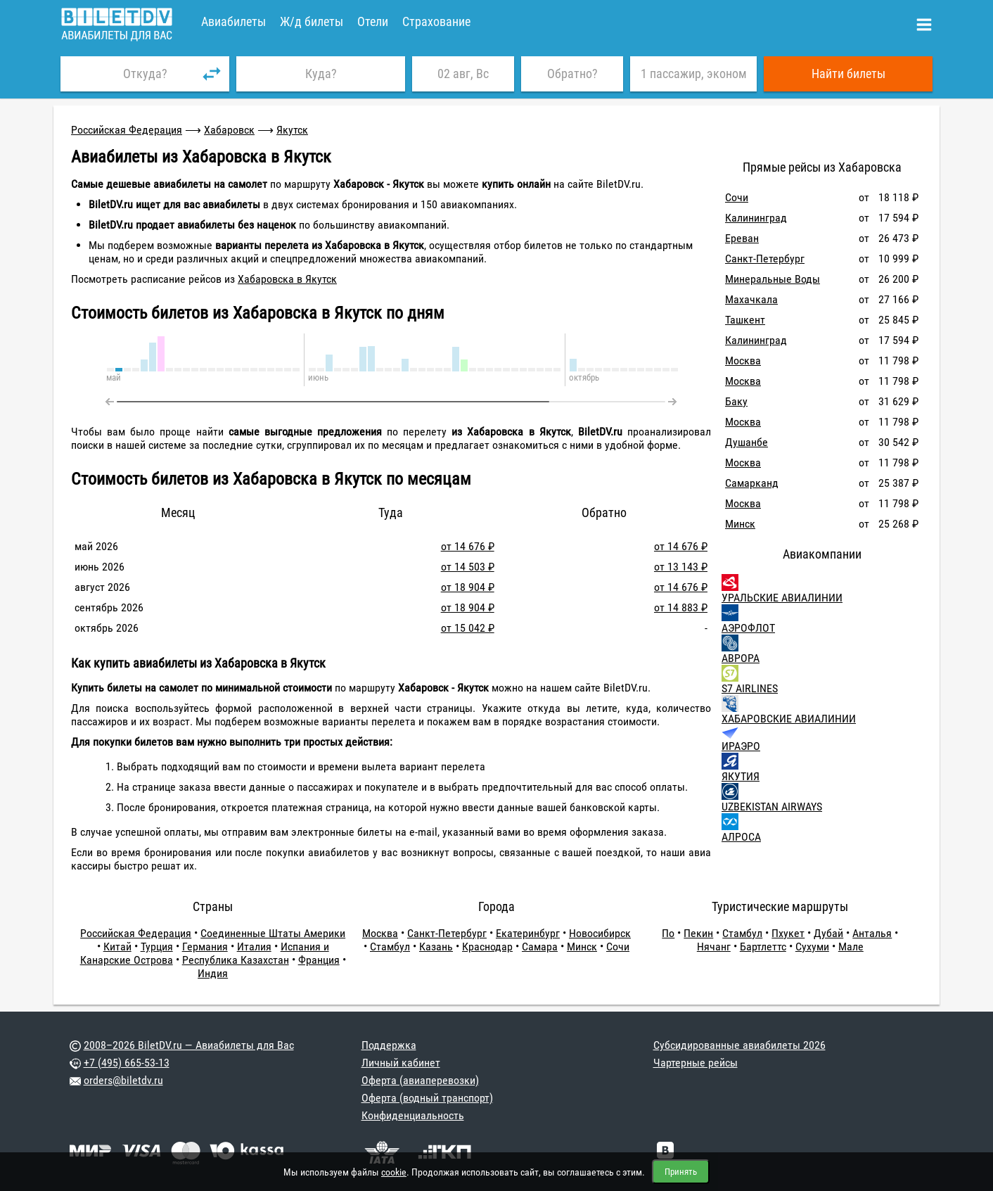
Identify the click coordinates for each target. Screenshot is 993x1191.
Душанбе (746, 442)
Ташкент (745, 319)
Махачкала (751, 299)
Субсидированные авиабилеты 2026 (739, 1045)
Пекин (698, 933)
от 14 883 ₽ (680, 607)
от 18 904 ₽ (467, 587)
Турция (157, 946)
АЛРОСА (741, 836)
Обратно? (572, 73)
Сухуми (812, 946)
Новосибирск (600, 933)
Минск (740, 523)
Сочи (736, 197)
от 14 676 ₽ (467, 546)
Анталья (872, 933)
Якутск (292, 129)
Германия (205, 946)
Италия (254, 946)
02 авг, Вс (463, 73)
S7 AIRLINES (750, 688)
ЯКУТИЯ (741, 776)
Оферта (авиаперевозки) (420, 1080)
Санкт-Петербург (765, 258)
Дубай (828, 933)
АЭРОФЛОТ (748, 628)
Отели (372, 21)
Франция (319, 960)
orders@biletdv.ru (123, 1080)
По (668, 933)
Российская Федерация (126, 129)
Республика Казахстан (235, 960)
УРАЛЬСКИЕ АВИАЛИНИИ (782, 597)
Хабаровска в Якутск (287, 279)
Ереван (742, 238)
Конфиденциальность (412, 1115)
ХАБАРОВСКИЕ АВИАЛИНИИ (789, 718)
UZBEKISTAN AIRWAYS (772, 806)
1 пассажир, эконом (694, 73)
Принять (681, 1171)
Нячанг (714, 946)
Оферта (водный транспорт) (427, 1097)
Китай (117, 946)
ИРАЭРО (741, 746)
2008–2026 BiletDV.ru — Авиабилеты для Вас (189, 1045)
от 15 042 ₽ (467, 628)
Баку (736, 401)
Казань (436, 946)
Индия (213, 973)
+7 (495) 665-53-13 (126, 1062)
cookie (393, 1172)
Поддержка (388, 1045)
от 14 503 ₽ (467, 566)
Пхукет (788, 933)
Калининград (756, 217)
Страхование (436, 21)
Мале (851, 946)
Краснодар (487, 946)
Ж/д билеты (311, 21)
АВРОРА (741, 658)
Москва (743, 360)
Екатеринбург (528, 933)
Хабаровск (229, 129)
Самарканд (752, 483)
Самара (540, 946)
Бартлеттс (763, 946)
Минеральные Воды (772, 279)
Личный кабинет (400, 1062)
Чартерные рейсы (695, 1062)
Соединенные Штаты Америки (272, 933)
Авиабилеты (233, 21)
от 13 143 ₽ (680, 566)
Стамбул (390, 946)
